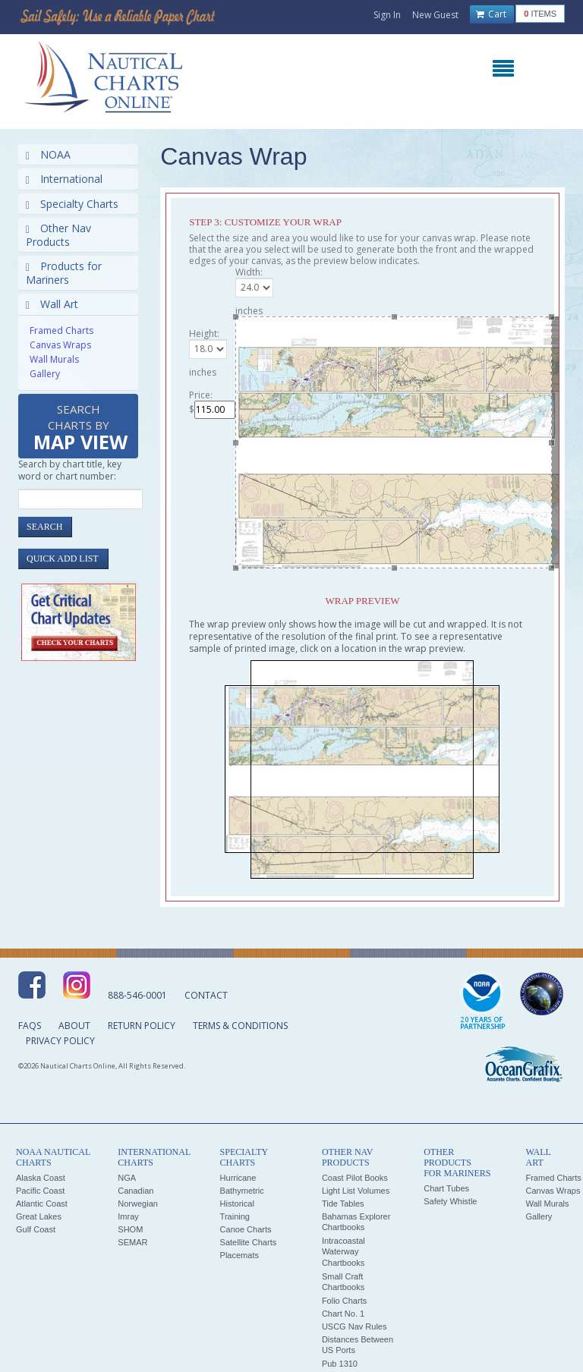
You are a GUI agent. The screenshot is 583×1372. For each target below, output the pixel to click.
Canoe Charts (246, 1229)
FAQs (29, 1025)
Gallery (45, 373)
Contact (206, 995)
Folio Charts (344, 1300)
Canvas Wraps (60, 344)
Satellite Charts (248, 1242)
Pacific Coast (40, 1190)
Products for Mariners (64, 273)
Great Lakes (38, 1216)
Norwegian (138, 1203)
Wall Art (52, 304)
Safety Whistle (450, 1201)
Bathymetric (242, 1190)
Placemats (239, 1255)
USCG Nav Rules (354, 1326)
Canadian (135, 1190)
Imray (128, 1216)
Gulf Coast (35, 1229)
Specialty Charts (72, 204)
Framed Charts (61, 330)
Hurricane (238, 1177)
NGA (127, 1177)
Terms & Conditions (240, 1025)
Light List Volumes (355, 1190)
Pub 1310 (340, 1363)
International (64, 179)
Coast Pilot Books (355, 1177)
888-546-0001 (137, 995)
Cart (491, 14)
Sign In (387, 14)
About (74, 1025)
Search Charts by (80, 428)
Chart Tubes (446, 1188)
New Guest (435, 14)
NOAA (48, 154)
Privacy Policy (60, 1040)
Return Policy (141, 1025)
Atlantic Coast (42, 1203)
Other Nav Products (58, 235)
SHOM (130, 1229)
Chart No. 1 (343, 1313)
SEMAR (132, 1242)
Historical (237, 1203)
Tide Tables (343, 1203)
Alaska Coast (40, 1177)
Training (235, 1216)
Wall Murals (54, 359)
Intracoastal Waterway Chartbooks (343, 1251)
